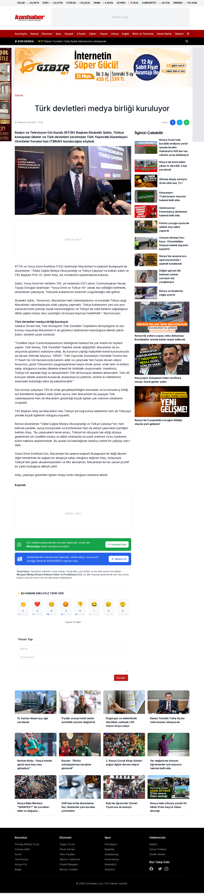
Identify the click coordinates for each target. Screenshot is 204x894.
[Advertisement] (120, 17)
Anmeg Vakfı (22, 850)
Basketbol (110, 865)
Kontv (18, 855)
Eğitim (92, 33)
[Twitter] (160, 870)
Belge (18, 870)
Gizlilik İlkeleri (157, 855)
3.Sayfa (81, 33)
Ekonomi (47, 33)
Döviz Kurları (67, 850)
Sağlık (125, 33)
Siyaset (69, 33)
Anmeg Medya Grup (27, 845)
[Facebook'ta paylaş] (173, 122)
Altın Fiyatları (67, 855)
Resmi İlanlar (164, 33)
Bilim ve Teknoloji (143, 33)
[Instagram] (166, 870)
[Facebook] (151, 870)
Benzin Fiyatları (69, 870)
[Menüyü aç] (188, 34)
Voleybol (110, 870)
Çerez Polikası (157, 850)
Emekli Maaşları (69, 865)
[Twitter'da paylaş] (179, 122)
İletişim (179, 33)
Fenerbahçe (112, 860)
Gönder (121, 678)
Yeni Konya (21, 860)
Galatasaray (112, 855)
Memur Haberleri (70, 860)
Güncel (34, 33)
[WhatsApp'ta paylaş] (186, 122)
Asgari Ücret (67, 845)
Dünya (115, 33)
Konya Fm (21, 865)
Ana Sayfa (21, 33)
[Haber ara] (186, 41)
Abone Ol (118, 559)
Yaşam (104, 33)
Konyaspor (111, 845)
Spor (58, 33)
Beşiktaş (109, 850)
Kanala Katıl (117, 544)
